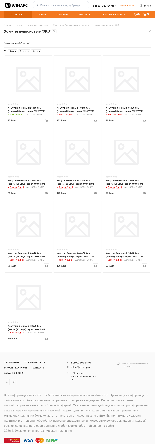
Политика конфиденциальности (135, 363)
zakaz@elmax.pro (80, 367)
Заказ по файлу (14, 373)
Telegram (13, 382)
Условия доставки (15, 368)
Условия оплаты (34, 362)
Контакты (38, 368)
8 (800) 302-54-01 (103, 5)
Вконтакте (7, 382)
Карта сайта (127, 366)
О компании (11, 362)
